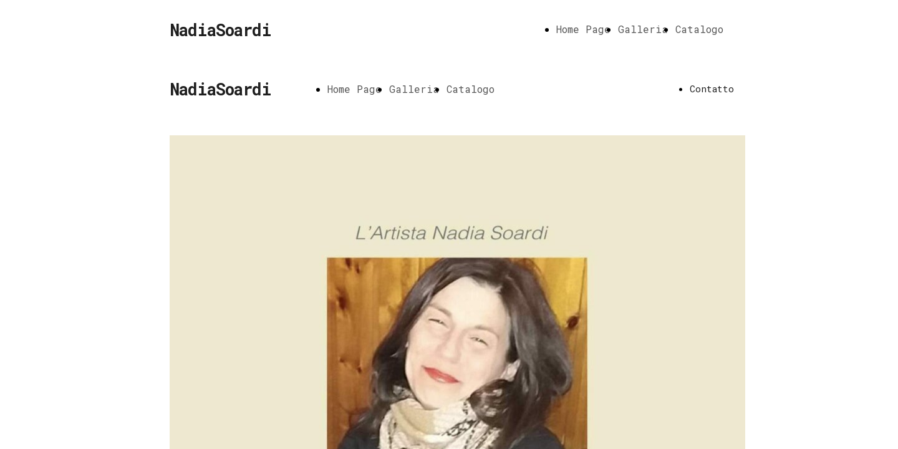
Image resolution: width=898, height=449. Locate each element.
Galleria (643, 29)
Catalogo (699, 29)
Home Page (583, 29)
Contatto (712, 88)
